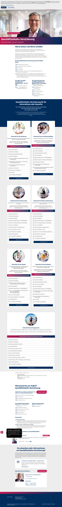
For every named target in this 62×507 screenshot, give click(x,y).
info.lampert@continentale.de (32, 478)
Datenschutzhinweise (9, 5)
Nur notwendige (11, 7)
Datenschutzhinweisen (41, 3)
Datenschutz (7, 3)
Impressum (3, 5)
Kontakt (53, 504)
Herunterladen (45, 435)
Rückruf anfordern (25, 466)
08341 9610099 (29, 476)
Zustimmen (4, 7)
